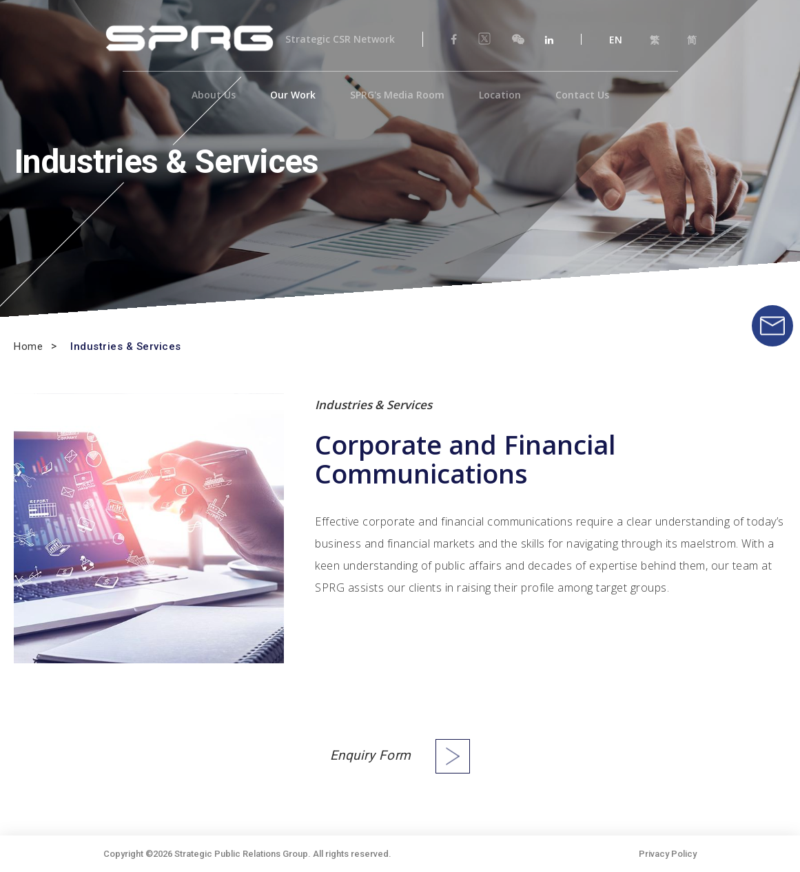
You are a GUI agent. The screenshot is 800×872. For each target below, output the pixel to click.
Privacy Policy (668, 853)
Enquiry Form (370, 755)
